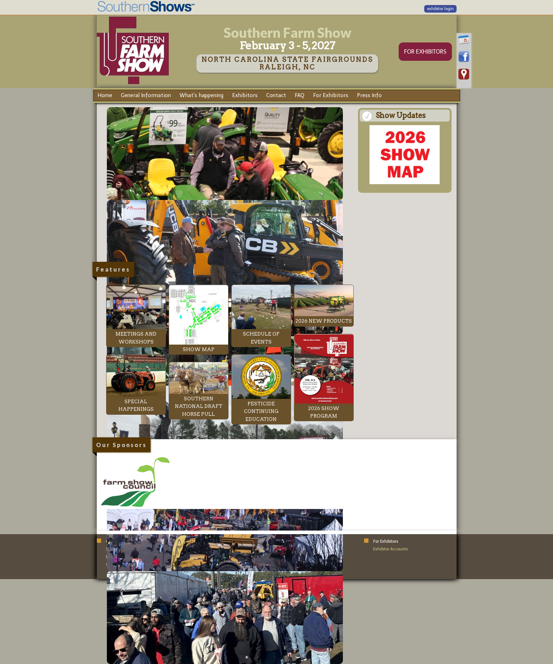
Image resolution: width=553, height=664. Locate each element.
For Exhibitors (330, 95)
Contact (276, 95)
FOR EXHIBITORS (425, 51)
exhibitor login (440, 8)
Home (105, 95)
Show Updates (401, 115)
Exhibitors (245, 95)
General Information (146, 95)
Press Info (369, 95)
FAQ (299, 95)
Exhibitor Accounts (390, 549)
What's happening (201, 95)
